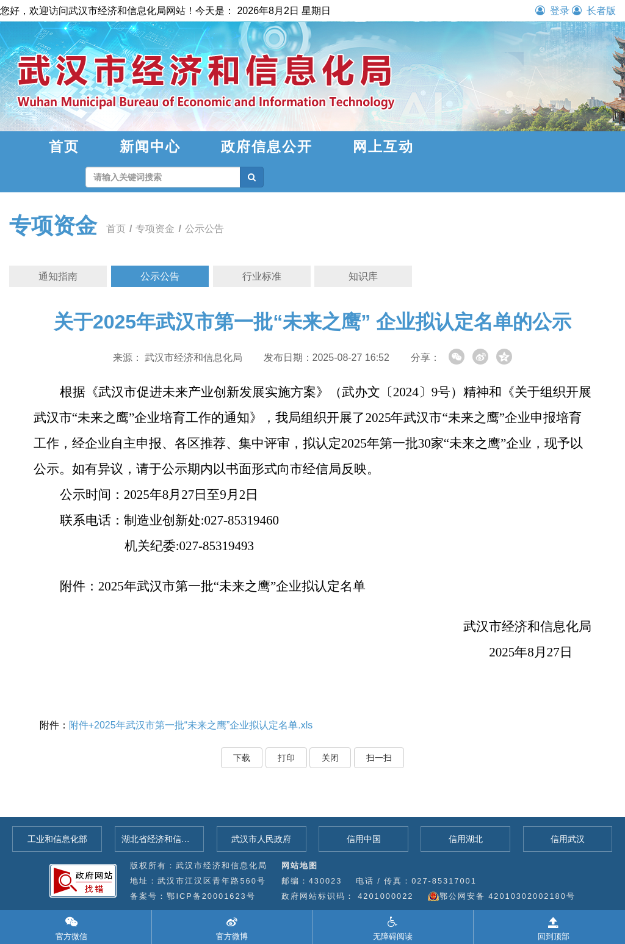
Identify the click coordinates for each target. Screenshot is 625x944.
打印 (286, 758)
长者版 (594, 10)
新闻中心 (150, 146)
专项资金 (53, 225)
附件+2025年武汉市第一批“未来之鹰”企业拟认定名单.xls (191, 725)
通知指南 (58, 276)
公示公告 (204, 228)
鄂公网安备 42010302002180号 (507, 896)
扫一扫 (379, 758)
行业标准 (261, 276)
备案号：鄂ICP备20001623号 (192, 896)
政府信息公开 (266, 146)
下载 (242, 758)
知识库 (363, 276)
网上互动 (383, 146)
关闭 (330, 758)
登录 (552, 10)
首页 (64, 146)
